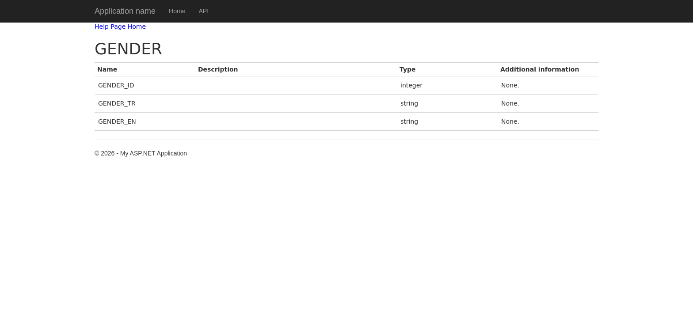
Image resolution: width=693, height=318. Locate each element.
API (203, 11)
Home (177, 11)
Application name (125, 11)
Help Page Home (120, 26)
